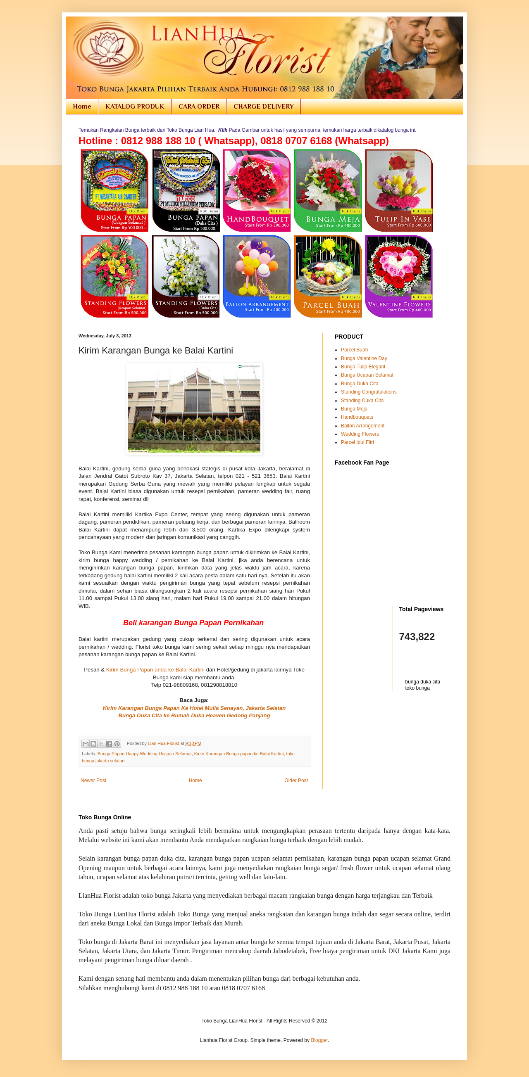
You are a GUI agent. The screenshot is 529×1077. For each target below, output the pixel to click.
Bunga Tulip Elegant (363, 367)
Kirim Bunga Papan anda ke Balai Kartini (155, 670)
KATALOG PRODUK (134, 106)
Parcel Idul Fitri (357, 442)
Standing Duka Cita (362, 400)
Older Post (296, 780)
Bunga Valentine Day (364, 358)
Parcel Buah (354, 350)
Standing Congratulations (369, 392)
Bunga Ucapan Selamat (367, 375)
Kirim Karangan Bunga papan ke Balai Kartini (239, 753)
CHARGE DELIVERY (264, 106)
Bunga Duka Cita (360, 384)
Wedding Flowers (360, 434)
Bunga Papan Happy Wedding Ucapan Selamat (145, 753)
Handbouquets (357, 417)
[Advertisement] (383, 715)
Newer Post (93, 780)
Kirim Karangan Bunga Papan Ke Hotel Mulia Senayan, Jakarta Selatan (194, 708)
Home (82, 106)
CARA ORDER (199, 106)
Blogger (319, 1040)
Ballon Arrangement (362, 426)
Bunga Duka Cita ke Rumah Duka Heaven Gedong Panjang (194, 715)
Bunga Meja (354, 409)
